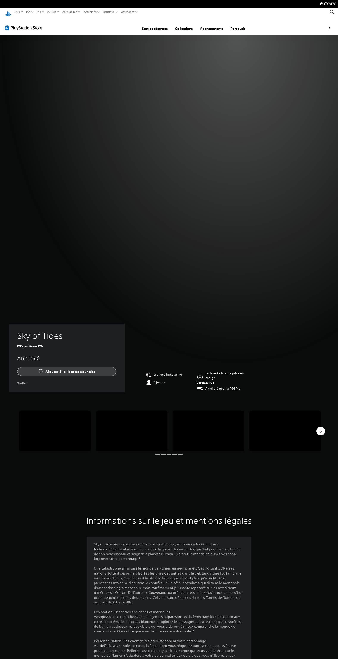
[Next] (320, 427)
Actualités (90, 12)
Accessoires (69, 12)
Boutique (109, 12)
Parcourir (212, 24)
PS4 (38, 12)
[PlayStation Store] (24, 23)
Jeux (17, 12)
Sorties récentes (130, 24)
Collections (159, 24)
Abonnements (186, 24)
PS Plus (51, 12)
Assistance (128, 12)
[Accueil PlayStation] (8, 12)
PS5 (28, 12)
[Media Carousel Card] (55, 427)
